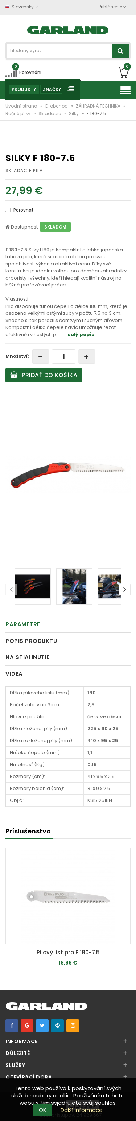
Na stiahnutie (27, 657)
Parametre (22, 624)
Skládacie (50, 113)
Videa (14, 674)
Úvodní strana (21, 106)
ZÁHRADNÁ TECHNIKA (98, 106)
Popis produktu (31, 641)
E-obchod (57, 106)
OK (42, 1110)
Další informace (82, 1110)
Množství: (17, 356)
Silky (74, 113)
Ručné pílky (18, 113)
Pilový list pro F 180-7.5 (68, 952)
